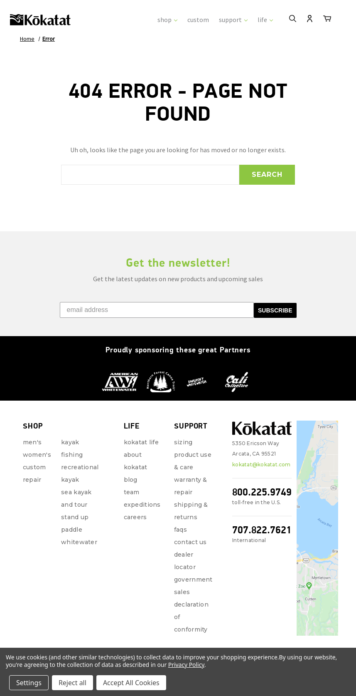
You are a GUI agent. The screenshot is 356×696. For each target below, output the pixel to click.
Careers (135, 517)
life (265, 19)
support (233, 19)
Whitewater (79, 542)
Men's (32, 442)
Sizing (183, 442)
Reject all (72, 682)
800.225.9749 (262, 492)
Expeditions (142, 504)
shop (167, 19)
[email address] (157, 310)
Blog (130, 479)
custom (198, 19)
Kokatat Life (141, 442)
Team (132, 492)
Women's (37, 454)
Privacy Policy (186, 665)
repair (32, 479)
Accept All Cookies (131, 682)
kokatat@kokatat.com (261, 464)
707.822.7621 (262, 529)
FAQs (180, 529)
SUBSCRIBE (275, 310)
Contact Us (190, 542)
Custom (34, 467)
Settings (29, 682)
